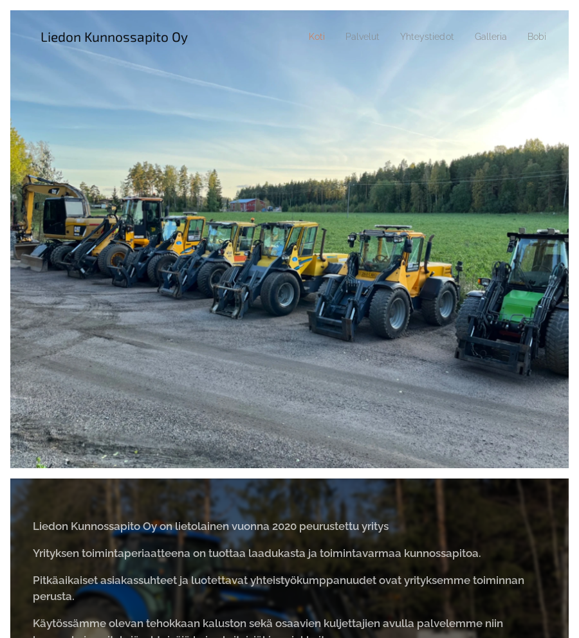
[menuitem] (302, 37)
